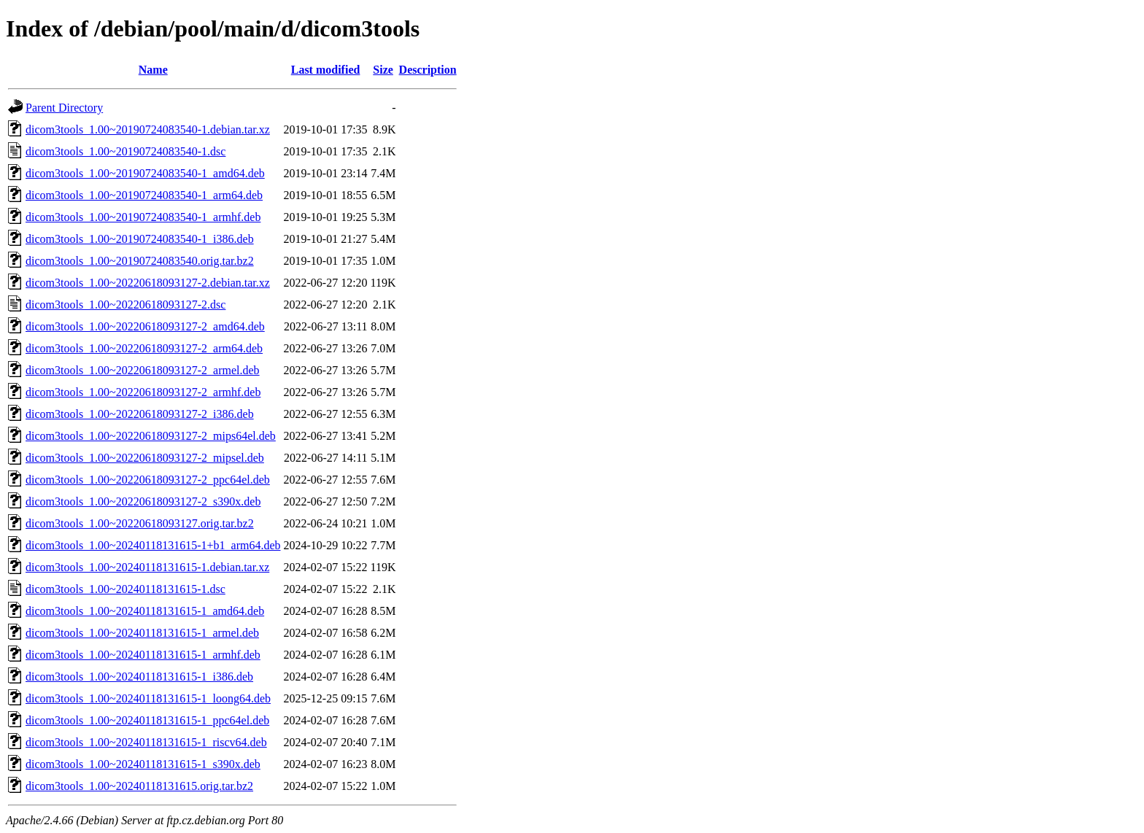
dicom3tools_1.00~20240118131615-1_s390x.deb (143, 764)
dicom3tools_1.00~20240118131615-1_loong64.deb (148, 698)
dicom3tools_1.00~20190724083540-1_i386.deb (140, 239)
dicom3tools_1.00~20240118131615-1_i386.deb (139, 676)
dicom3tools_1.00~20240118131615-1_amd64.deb (145, 611)
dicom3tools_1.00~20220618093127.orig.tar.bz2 (140, 523)
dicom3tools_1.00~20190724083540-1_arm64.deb (144, 195)
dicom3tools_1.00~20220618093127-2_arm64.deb (144, 348)
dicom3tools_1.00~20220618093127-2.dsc (125, 304)
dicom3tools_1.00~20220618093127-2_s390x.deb (143, 501)
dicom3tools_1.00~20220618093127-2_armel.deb (143, 370)
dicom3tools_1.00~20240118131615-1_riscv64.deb (146, 742)
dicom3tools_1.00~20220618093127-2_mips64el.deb (151, 436)
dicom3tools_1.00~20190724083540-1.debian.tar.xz (148, 129)
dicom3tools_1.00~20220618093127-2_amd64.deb (145, 326)
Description (428, 69)
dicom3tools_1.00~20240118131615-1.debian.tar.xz (147, 567)
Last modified (325, 69)
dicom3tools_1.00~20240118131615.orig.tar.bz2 (139, 786)
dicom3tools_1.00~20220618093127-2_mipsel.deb (145, 458)
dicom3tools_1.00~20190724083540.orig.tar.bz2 (140, 261)
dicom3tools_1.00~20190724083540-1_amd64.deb (145, 173)
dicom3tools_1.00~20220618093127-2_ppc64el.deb (148, 479)
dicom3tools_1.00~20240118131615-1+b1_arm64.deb (153, 545)
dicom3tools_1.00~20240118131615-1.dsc (125, 589)
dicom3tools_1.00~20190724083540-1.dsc (125, 151)
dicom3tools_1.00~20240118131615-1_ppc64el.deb (147, 720)
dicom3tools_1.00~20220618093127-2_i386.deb (140, 414)
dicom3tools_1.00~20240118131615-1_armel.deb (142, 633)
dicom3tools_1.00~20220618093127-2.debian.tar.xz (148, 282)
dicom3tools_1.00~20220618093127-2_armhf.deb (143, 392)
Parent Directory (64, 107)
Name (153, 69)
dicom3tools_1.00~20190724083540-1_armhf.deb (143, 217)
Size (383, 69)
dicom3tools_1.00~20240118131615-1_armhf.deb (143, 654)
